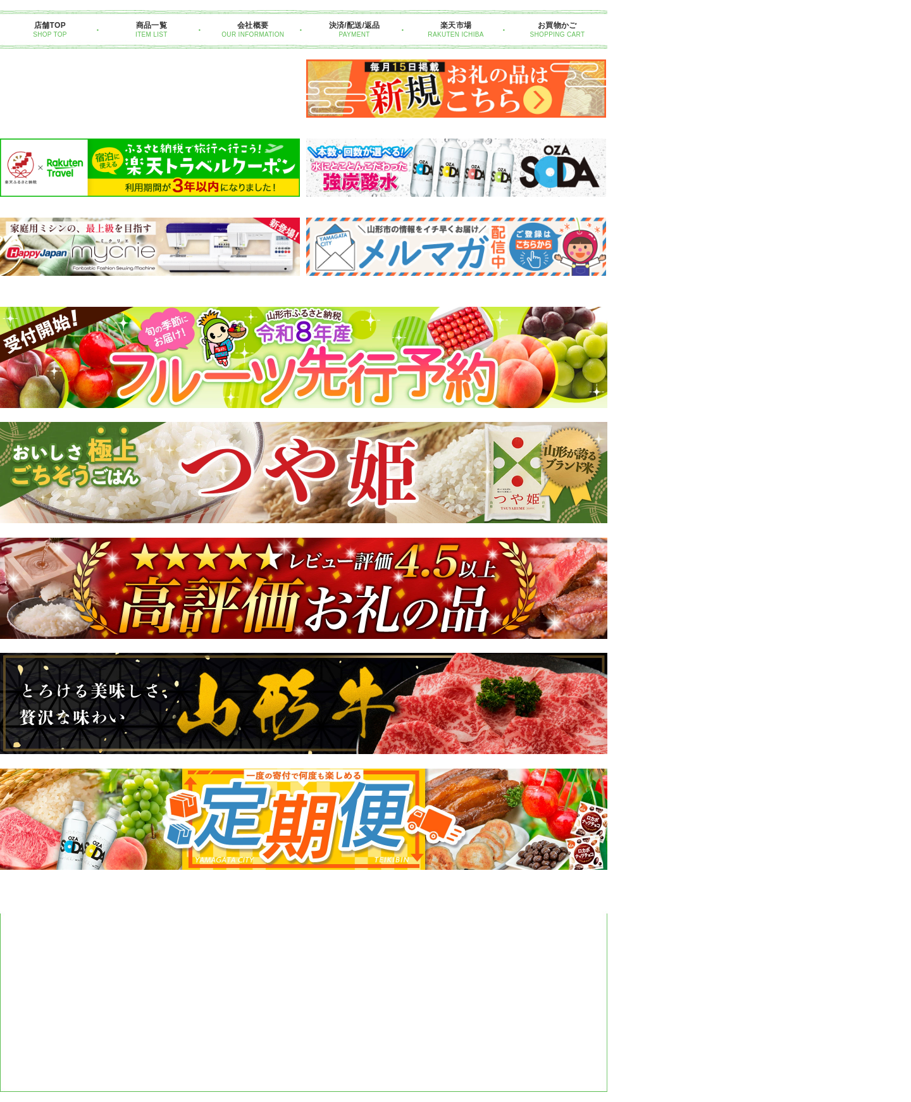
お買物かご (557, 25)
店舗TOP (50, 25)
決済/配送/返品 (354, 25)
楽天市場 (455, 25)
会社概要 (252, 25)
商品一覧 (151, 25)
